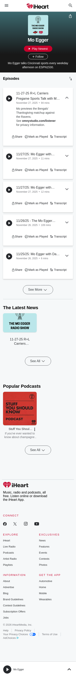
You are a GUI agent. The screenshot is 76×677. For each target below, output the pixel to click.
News (42, 540)
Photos (43, 564)
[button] (17, 137)
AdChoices (11, 637)
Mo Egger (18, 669)
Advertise (8, 587)
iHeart (6, 540)
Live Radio (9, 546)
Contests (44, 558)
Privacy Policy (23, 630)
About (6, 581)
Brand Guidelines (13, 599)
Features (44, 546)
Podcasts (8, 552)
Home (42, 587)
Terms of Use (50, 634)
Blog (5, 593)
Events (43, 552)
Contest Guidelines (14, 605)
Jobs (6, 617)
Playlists (8, 564)
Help (6, 630)
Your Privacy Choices (19, 634)
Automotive (45, 581)
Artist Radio (10, 558)
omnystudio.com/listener (39, 120)
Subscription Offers (14, 611)
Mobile (43, 593)
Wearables (45, 599)
